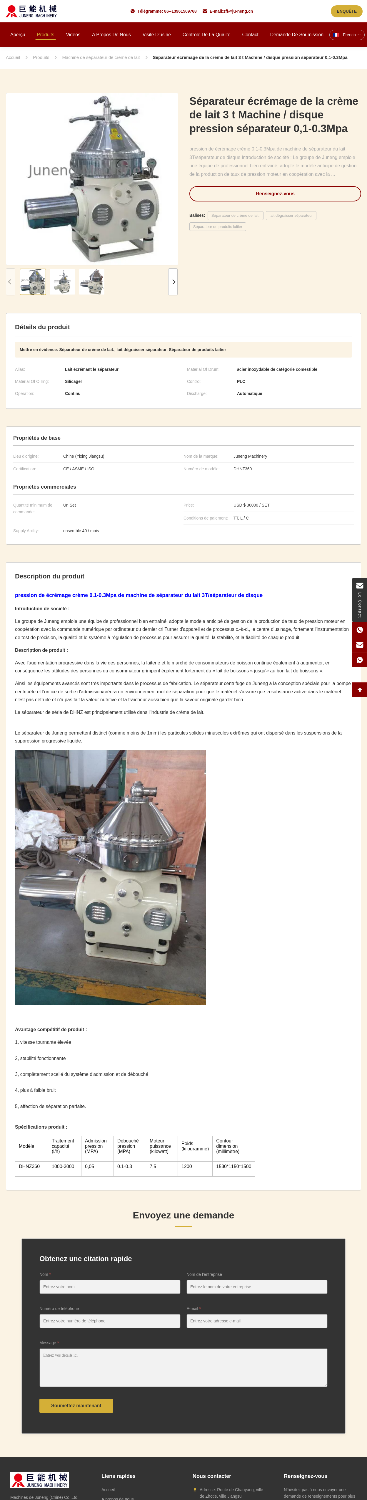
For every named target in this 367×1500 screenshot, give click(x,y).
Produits (45, 34)
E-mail (193, 1308)
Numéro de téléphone (59, 1308)
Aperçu (17, 34)
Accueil (108, 1489)
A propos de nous (111, 34)
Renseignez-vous (275, 193)
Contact (250, 34)
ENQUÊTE (347, 11)
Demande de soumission (296, 34)
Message (49, 1342)
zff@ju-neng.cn (238, 11)
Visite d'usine (157, 34)
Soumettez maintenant (76, 1405)
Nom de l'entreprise (204, 1274)
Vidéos (73, 34)
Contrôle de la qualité (207, 34)
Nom (45, 1274)
